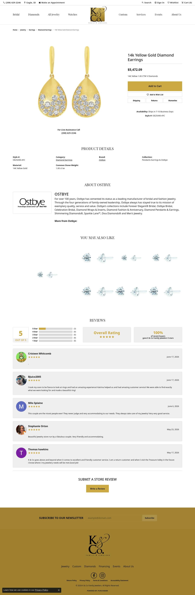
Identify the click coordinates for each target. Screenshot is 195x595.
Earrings (32, 30)
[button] (146, 2)
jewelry (23, 30)
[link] (12, 2)
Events (158, 15)
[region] (68, 80)
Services (141, 15)
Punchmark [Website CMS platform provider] (103, 591)
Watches (72, 15)
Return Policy (72, 580)
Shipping (136, 100)
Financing (104, 566)
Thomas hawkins (38, 449)
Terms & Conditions (100, 580)
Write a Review (97, 488)
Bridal (16, 15)
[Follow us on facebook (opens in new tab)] (94, 575)
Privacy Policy (85, 580)
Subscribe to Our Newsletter (61, 518)
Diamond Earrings (45, 30)
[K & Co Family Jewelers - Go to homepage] (97, 545)
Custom (123, 15)
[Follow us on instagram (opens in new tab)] (102, 575)
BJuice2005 (34, 376)
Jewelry (65, 566)
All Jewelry (54, 15)
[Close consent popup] (59, 590)
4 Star (35, 331)
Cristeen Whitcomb (39, 353)
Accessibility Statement (119, 580)
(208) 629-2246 (68, 133)
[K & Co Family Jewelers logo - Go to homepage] (97, 14)
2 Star (35, 337)
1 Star (35, 340)
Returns (154, 100)
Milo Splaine (35, 403)
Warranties (172, 100)
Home (15, 30)
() (75, 328)
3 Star (35, 334)
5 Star (35, 328)
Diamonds (33, 15)
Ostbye (102, 160)
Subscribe (149, 518)
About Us (176, 15)
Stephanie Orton (38, 426)
